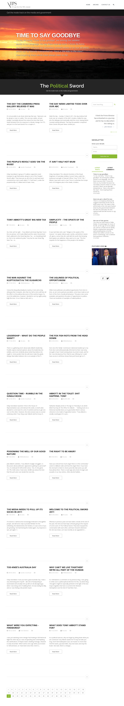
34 (74, 693)
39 (17, 696)
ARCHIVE (96, 5)
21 (17, 693)
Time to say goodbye (100, 174)
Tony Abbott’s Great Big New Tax (26, 219)
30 (56, 693)
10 (48, 689)
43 (35, 696)
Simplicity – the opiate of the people (66, 221)
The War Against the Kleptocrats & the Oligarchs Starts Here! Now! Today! (24, 280)
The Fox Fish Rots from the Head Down (68, 336)
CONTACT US (105, 5)
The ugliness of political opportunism (64, 279)
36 (83, 693)
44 (39, 696)
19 (8, 693)
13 (61, 689)
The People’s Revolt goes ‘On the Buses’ (26, 163)
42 (30, 696)
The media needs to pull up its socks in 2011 (25, 510)
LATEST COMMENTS (110, 168)
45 (43, 696)
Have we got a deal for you (102, 199)
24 (30, 693)
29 (52, 693)
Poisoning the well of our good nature (26, 452)
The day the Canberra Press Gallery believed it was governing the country (23, 106)
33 (70, 693)
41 (26, 696)
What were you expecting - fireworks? (23, 626)
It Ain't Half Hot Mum (62, 161)
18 (83, 689)
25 (35, 693)
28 (48, 693)
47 (52, 696)
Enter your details (98, 144)
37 (8, 696)
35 (78, 693)
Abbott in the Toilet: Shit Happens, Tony (64, 394)
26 (39, 693)
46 (48, 696)
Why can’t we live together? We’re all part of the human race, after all (66, 570)
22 (22, 693)
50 (65, 696)
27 (43, 693)
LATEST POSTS (97, 168)
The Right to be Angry (62, 451)
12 (57, 689)
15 (70, 689)
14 (65, 689)
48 (56, 696)
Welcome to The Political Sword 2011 (68, 510)
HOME (88, 5)
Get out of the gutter (100, 220)
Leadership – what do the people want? (26, 336)
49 (61, 696)
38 (13, 696)
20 (13, 693)
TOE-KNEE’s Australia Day (21, 567)
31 (61, 693)
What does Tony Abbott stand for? (67, 626)
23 (26, 693)
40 (22, 696)
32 (65, 693)
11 (52, 689)
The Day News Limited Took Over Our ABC (68, 105)
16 (74, 689)
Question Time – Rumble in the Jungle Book (25, 394)
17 (78, 689)
